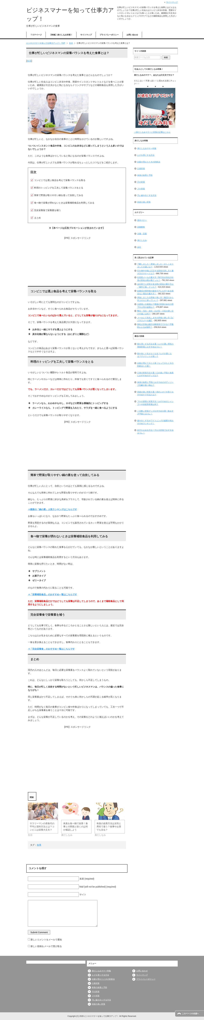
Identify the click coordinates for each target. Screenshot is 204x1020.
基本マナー (142, 220)
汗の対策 (141, 182)
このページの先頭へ (190, 1013)
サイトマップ (86, 35)
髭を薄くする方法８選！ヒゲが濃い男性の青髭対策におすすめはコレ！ (155, 345)
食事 (39, 845)
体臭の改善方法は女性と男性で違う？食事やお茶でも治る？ (109, 826)
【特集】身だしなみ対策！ (61, 35)
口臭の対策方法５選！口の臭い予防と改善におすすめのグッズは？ (155, 374)
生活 (29, 61)
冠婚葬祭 (141, 227)
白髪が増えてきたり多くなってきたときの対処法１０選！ (155, 364)
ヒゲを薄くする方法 (145, 155)
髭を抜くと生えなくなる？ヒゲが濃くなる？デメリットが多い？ (154, 355)
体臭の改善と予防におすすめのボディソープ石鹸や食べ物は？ (155, 383)
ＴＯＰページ (36, 35)
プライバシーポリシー (109, 35)
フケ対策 (141, 189)
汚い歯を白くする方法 (146, 195)
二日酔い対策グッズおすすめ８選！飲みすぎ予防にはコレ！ (155, 412)
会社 (139, 247)
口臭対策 (141, 168)
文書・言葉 (142, 234)
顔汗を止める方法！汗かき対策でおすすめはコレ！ (155, 431)
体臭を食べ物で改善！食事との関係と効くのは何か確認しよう (75, 826)
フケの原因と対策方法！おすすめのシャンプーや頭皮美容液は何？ (155, 402)
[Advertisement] (77, 262)
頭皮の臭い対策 (144, 202)
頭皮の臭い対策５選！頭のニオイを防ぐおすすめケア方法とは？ (155, 393)
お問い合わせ (132, 35)
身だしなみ (142, 240)
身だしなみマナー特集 (146, 148)
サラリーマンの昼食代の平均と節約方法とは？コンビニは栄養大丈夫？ (42, 826)
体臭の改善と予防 (145, 175)
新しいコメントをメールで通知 (46, 939)
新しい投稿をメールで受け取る (46, 946)
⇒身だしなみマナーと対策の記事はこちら (152, 132)
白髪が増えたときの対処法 (148, 162)
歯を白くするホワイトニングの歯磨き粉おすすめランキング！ (155, 422)
